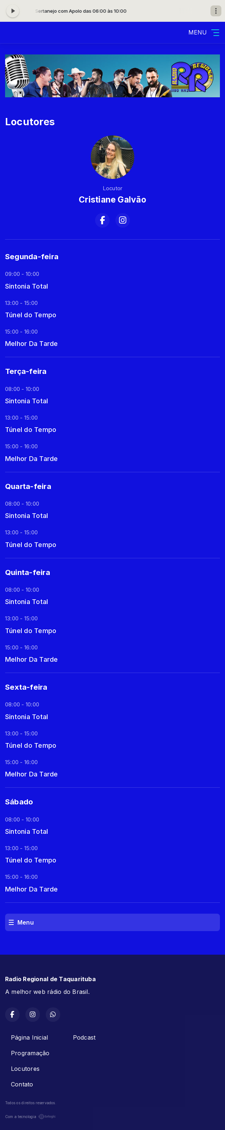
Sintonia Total (26, 286)
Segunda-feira (31, 256)
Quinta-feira (27, 572)
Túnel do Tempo (30, 315)
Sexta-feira (26, 687)
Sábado (19, 801)
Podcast (84, 1037)
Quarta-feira (28, 486)
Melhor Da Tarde (31, 343)
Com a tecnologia (30, 1116)
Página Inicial (29, 1037)
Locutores (25, 1068)
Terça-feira (26, 371)
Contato (22, 1084)
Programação (30, 1053)
